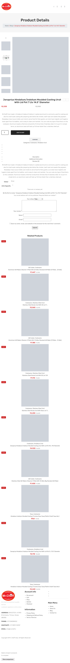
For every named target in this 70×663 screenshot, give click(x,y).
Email (21, 222)
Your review (15, 213)
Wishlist (65, 6)
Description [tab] (36, 157)
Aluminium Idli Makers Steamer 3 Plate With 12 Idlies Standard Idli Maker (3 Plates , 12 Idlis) (35, 342)
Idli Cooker (31, 270)
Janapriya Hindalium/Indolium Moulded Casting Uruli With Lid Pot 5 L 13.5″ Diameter (64, 100)
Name (21, 217)
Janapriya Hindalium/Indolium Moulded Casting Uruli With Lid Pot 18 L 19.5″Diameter (35, 448)
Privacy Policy (31, 615)
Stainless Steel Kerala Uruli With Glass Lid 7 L (35, 413)
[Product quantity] (5, 133)
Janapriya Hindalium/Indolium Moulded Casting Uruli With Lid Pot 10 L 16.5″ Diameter (67, 100)
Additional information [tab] (35, 159)
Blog (51, 613)
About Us (52, 610)
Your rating (30, 199)
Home (6, 26)
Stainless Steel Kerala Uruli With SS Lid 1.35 (35, 377)
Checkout (29, 606)
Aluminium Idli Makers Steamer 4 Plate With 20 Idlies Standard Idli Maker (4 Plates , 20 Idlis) (35, 272)
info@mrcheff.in (11, 631)
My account (62, 6)
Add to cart (20, 132)
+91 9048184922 (12, 623)
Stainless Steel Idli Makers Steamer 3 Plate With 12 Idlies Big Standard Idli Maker (35, 483)
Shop (11, 26)
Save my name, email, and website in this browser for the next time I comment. (36, 226)
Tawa (31, 516)
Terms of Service (31, 619)
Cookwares (33, 142)
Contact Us (53, 615)
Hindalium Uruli (42, 142)
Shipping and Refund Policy (35, 617)
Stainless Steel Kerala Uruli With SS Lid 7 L (35, 307)
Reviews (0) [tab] (36, 161)
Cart (28, 600)
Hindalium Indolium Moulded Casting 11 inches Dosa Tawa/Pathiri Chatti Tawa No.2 (35, 518)
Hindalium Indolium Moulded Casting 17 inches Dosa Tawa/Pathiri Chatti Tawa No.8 (35, 589)
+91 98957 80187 (15, 627)
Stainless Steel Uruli (38, 305)
